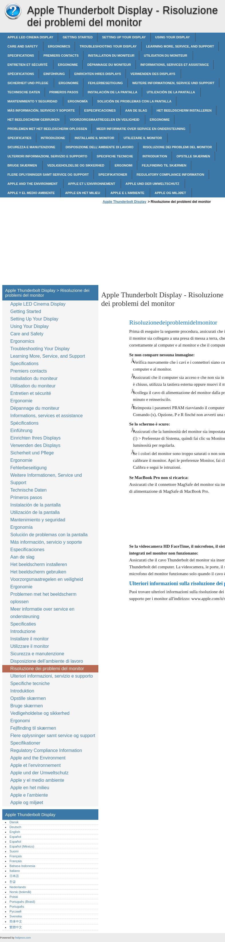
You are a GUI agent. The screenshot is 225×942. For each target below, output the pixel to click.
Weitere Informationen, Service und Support (173, 83)
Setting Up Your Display (124, 37)
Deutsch (15, 827)
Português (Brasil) (22, 901)
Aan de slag (136, 110)
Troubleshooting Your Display (108, 46)
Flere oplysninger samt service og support (48, 174)
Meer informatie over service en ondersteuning (140, 128)
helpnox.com (23, 937)
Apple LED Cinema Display (30, 37)
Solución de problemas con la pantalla (134, 101)
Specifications (20, 55)
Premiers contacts (61, 55)
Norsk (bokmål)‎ (20, 892)
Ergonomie (68, 64)
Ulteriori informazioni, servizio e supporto (47, 156)
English (14, 832)
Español (15, 836)
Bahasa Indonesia (22, 866)
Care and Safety (23, 46)
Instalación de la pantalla (113, 92)
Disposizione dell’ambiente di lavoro (100, 147)
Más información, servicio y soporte (41, 110)
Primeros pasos (63, 92)
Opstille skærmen (193, 156)
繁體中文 (15, 927)
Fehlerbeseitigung (105, 83)
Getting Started (78, 37)
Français (15, 856)
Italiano (14, 870)
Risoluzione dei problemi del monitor (177, 147)
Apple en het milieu (83, 193)
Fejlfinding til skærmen (164, 165)
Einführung (54, 74)
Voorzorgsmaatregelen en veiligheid (105, 119)
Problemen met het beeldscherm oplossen (47, 128)
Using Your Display (173, 37)
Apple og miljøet (171, 193)
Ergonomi (123, 165)
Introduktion (155, 156)
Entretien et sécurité (28, 64)
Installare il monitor (94, 138)
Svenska (15, 916)
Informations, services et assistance (174, 64)
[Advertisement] (149, 246)
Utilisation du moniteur (166, 55)
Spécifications (20, 74)
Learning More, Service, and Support (180, 46)
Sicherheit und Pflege (28, 83)
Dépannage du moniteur (109, 64)
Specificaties (19, 138)
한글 (12, 881)
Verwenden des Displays (153, 74)
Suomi (14, 851)
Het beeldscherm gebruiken (33, 119)
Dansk (14, 822)
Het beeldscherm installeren (184, 110)
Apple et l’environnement (92, 183)
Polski (13, 897)
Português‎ (16, 906)
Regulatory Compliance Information (170, 174)
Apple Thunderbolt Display (12, 11)
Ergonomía (78, 101)
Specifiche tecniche (115, 156)
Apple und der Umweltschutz (153, 183)
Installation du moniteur (111, 55)
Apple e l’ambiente (127, 193)
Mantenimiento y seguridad (32, 101)
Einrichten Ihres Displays (97, 74)
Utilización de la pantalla (171, 92)
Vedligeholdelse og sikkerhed (76, 165)
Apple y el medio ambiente (31, 193)
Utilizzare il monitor (143, 138)
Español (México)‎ (21, 846)
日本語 (14, 876)
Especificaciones (100, 110)
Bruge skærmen (22, 165)
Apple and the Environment (33, 183)
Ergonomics (59, 46)
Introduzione (53, 138)
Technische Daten (23, 92)
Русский (15, 911)
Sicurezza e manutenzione (31, 147)
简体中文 (15, 921)
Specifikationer (112, 174)
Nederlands (17, 887)
